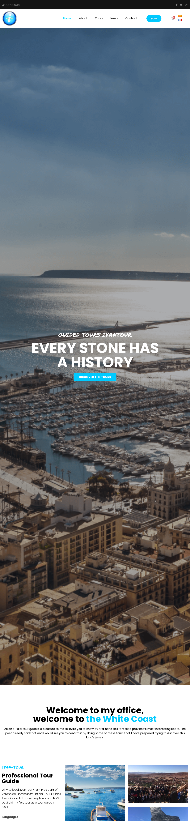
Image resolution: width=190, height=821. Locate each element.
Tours (99, 18)
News (114, 18)
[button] (153, 18)
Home (67, 18)
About (83, 18)
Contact (131, 18)
